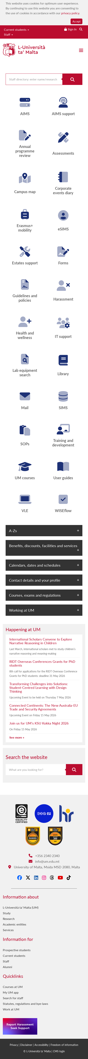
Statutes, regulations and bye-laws (25, 1003)
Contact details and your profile (34, 580)
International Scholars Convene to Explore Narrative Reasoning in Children (40, 641)
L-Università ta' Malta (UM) (20, 907)
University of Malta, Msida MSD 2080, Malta (44, 867)
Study (6, 913)
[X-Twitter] (28, 877)
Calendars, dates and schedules (34, 565)
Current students (16, 29)
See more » (16, 737)
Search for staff (13, 998)
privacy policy (70, 13)
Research (9, 918)
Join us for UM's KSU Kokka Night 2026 (39, 723)
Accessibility (41, 1045)
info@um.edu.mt (44, 861)
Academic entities (14, 924)
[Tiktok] (69, 877)
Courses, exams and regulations (35, 595)
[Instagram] (44, 877)
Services (8, 930)
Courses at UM (13, 987)
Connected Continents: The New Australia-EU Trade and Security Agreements (43, 707)
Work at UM (11, 1009)
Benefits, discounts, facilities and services (43, 545)
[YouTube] (60, 877)
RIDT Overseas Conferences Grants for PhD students (42, 663)
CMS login (59, 1051)
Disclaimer (26, 1045)
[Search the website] (80, 29)
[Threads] (52, 877)
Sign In (72, 29)
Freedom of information (64, 1045)
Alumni (7, 967)
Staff (8, 34)
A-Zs (13, 530)
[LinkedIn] (36, 877)
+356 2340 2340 (44, 855)
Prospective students (17, 950)
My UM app (11, 992)
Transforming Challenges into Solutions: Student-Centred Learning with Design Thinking (38, 687)
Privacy (14, 1045)
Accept (76, 21)
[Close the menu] (81, 50)
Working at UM (21, 610)
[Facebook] (19, 877)
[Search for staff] (72, 79)
